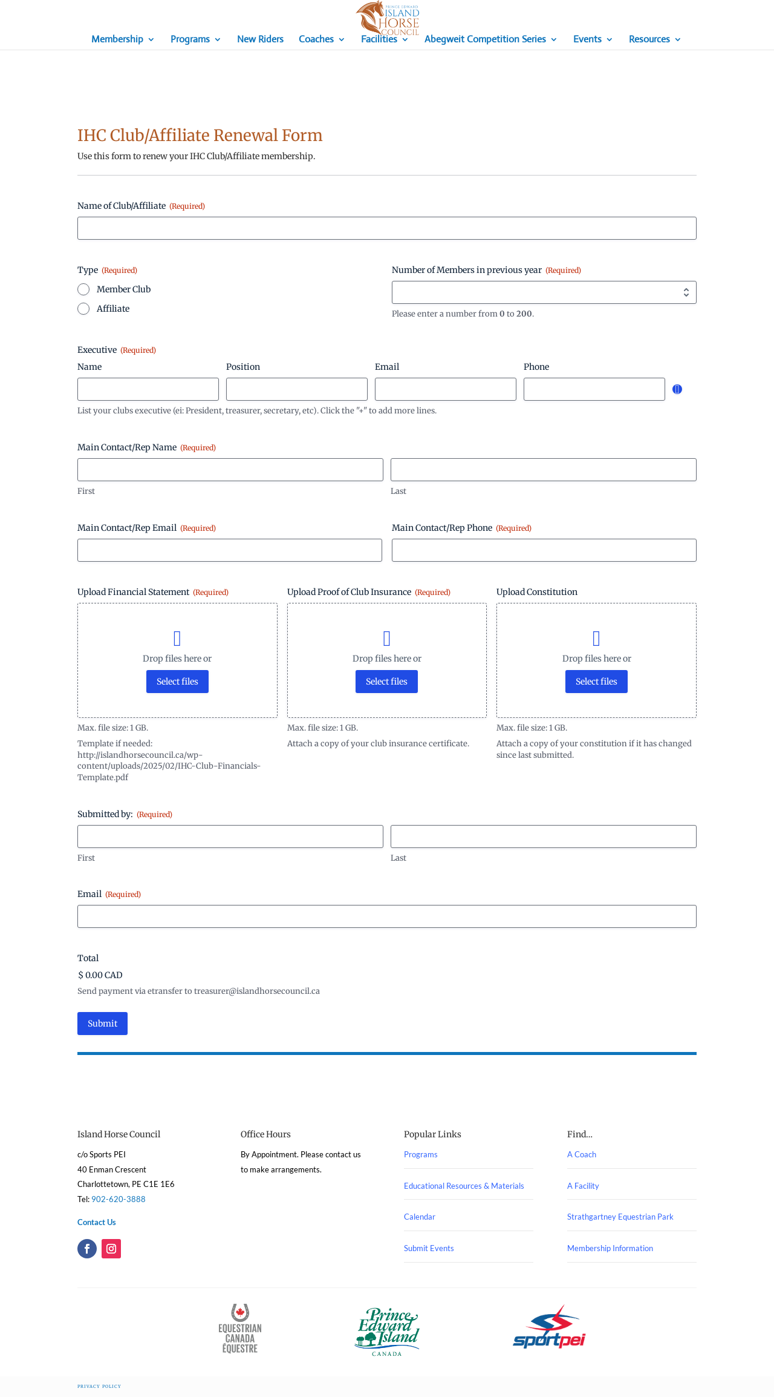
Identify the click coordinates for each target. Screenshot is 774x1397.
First (86, 491)
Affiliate (113, 308)
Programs (190, 40)
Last (398, 491)
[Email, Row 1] (445, 389)
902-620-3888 (118, 1199)
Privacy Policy (99, 1386)
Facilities (379, 40)
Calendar (419, 1216)
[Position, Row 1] (297, 389)
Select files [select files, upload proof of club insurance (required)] (387, 681)
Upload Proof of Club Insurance (368, 592)
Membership (117, 40)
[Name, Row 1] (148, 389)
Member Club (124, 289)
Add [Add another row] (677, 389)
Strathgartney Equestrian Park (620, 1216)
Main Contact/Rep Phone (462, 527)
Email (109, 894)
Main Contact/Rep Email (146, 527)
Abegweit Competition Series (485, 40)
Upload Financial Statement (153, 592)
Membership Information (610, 1248)
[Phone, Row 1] (594, 389)
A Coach (581, 1154)
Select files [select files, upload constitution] (596, 681)
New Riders (260, 40)
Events (587, 40)
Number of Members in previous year (486, 270)
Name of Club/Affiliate (141, 205)
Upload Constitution (536, 592)
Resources (649, 40)
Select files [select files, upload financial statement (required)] (177, 681)
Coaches (316, 40)
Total (88, 958)
